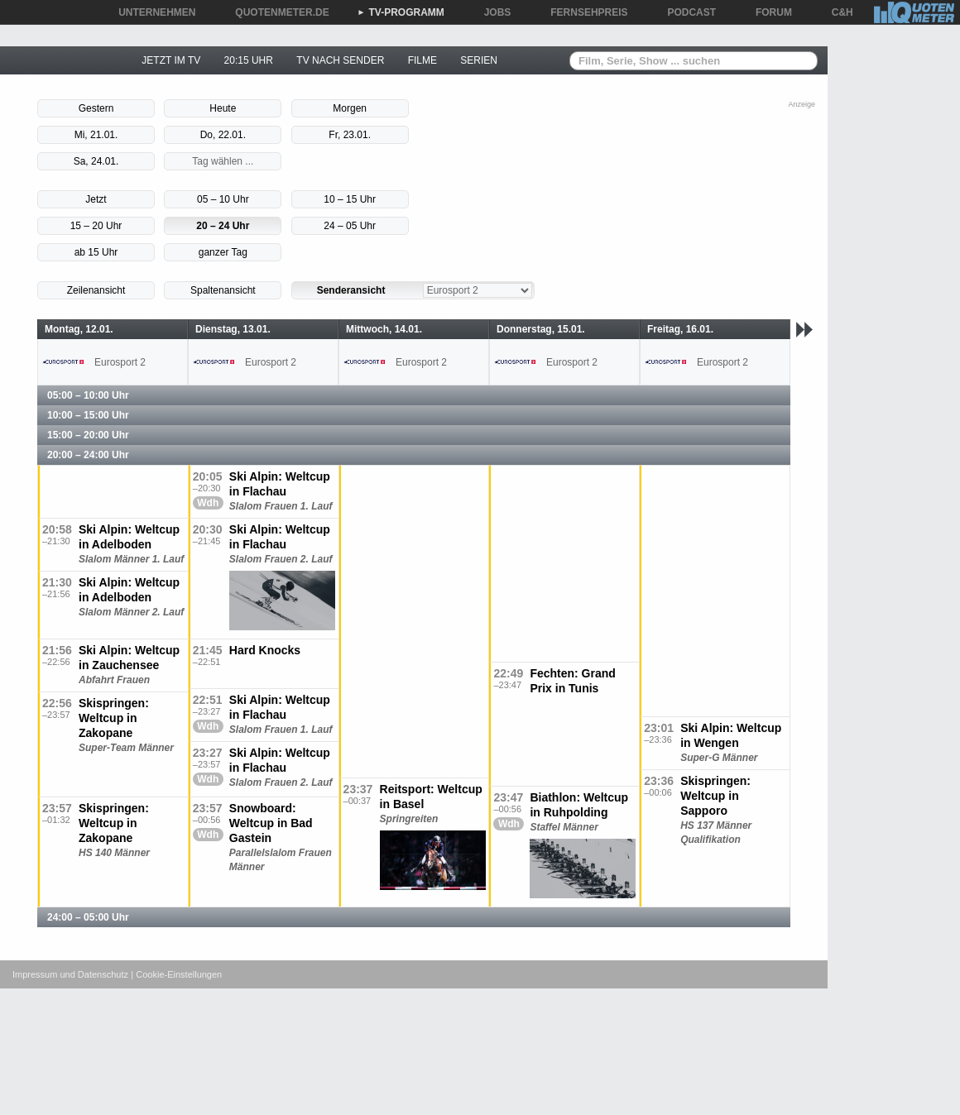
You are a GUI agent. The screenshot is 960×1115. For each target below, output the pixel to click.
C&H (836, 12)
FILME (422, 60)
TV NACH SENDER (340, 60)
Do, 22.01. (223, 135)
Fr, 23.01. (350, 135)
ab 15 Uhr (96, 252)
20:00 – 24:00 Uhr (88, 455)
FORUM (768, 12)
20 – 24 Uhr (222, 226)
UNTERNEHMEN (151, 12)
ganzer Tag (223, 252)
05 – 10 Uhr (223, 199)
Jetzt (95, 199)
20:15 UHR (248, 60)
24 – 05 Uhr (350, 226)
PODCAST (686, 12)
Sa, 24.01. (96, 161)
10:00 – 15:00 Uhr (88, 415)
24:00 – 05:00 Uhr (88, 917)
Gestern (96, 108)
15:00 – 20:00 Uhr (88, 435)
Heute (222, 108)
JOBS (492, 12)
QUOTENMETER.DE (276, 12)
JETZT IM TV (171, 60)
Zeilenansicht (96, 290)
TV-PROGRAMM (401, 12)
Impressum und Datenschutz (70, 974)
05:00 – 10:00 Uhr (88, 395)
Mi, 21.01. (96, 135)
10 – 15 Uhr (350, 199)
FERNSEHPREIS (583, 12)
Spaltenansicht (223, 290)
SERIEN (478, 60)
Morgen (350, 108)
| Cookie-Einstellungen (176, 974)
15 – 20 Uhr (96, 226)
